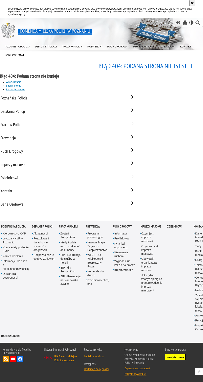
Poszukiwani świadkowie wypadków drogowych (41, 252)
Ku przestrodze (123, 278)
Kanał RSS (6, 367)
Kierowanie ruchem (121, 262)
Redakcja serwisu (15, 89)
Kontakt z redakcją (93, 364)
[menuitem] (17, 45)
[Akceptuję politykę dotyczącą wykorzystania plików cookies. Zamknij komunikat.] (192, 3)
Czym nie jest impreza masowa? (149, 258)
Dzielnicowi (174, 234)
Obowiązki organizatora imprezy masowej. (149, 272)
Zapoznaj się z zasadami (137, 376)
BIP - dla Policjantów (67, 277)
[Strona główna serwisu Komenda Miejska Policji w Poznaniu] (178, 22)
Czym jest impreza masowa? (147, 245)
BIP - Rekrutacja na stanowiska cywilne (70, 288)
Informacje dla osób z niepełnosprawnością (16, 273)
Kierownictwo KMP (14, 241)
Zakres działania (13, 264)
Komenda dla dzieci (95, 281)
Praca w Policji (68, 234)
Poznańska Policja (13, 234)
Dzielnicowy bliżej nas (98, 290)
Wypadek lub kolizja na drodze (124, 271)
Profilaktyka (121, 246)
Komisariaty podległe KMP (16, 257)
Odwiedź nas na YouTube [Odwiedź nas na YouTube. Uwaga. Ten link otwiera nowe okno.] (13, 367)
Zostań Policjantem (67, 243)
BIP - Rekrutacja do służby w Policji (70, 266)
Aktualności (41, 241)
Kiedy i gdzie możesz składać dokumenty (70, 254)
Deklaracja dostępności (10, 283)
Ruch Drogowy (122, 234)
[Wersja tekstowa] (191, 22)
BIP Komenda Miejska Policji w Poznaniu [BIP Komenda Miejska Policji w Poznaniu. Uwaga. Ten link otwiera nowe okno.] (65, 366)
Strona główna (13, 85)
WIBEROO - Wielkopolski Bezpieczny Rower (95, 268)
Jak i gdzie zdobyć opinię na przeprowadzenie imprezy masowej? (152, 291)
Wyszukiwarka (13, 82)
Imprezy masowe (150, 234)
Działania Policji (42, 234)
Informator (120, 241)
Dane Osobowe (10, 344)
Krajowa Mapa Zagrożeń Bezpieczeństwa (97, 254)
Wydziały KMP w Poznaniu (13, 248)
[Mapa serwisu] (185, 22)
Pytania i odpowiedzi (121, 253)
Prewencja (93, 234)
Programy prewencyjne (95, 243)
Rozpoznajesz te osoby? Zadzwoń (44, 264)
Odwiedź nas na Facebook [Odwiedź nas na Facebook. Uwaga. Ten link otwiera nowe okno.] (20, 367)
